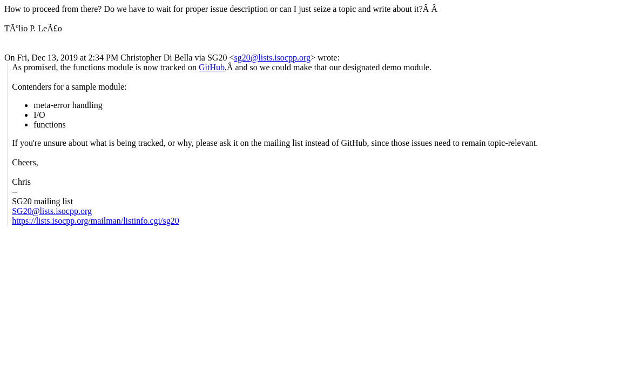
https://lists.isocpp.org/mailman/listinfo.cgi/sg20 (95, 220)
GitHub (212, 67)
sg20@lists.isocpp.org (272, 57)
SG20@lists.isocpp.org (52, 211)
